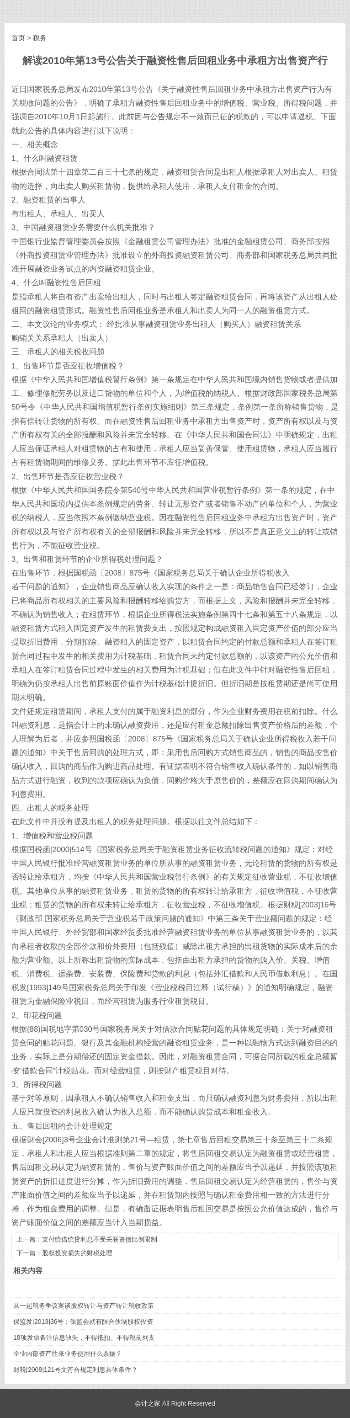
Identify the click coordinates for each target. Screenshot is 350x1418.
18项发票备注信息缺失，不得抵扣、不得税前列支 (84, 1337)
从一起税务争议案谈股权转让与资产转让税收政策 (83, 1305)
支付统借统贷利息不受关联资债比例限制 (99, 1239)
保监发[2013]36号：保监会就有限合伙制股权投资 (83, 1321)
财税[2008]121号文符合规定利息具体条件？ (75, 1369)
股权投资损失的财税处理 (77, 1253)
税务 (40, 38)
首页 (18, 38)
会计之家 (147, 1403)
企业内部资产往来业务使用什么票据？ (67, 1353)
